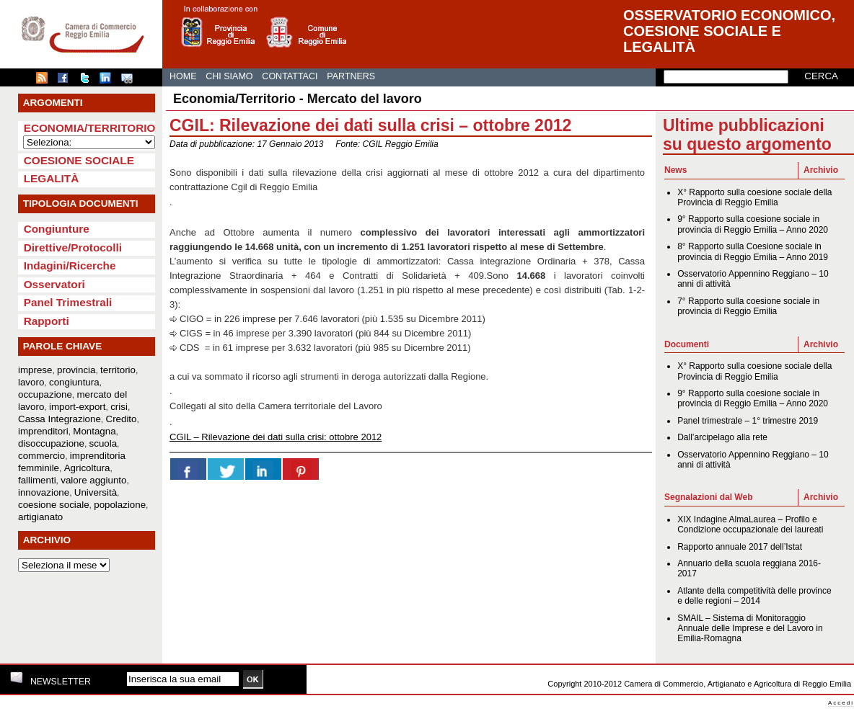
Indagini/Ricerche (70, 265)
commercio (41, 455)
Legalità (51, 178)
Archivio (821, 170)
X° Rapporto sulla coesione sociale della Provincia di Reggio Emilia (754, 197)
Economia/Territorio (90, 128)
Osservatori (54, 284)
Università (95, 492)
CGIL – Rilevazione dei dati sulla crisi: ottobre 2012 (276, 437)
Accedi (841, 703)
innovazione (43, 492)
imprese (35, 370)
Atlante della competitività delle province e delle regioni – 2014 (754, 596)
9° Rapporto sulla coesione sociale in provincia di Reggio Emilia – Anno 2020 (752, 224)
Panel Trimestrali (68, 302)
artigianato (40, 517)
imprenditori (43, 431)
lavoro (31, 382)
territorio (118, 370)
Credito (121, 419)
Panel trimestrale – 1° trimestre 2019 (747, 421)
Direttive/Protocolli (73, 247)
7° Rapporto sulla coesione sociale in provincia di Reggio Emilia (748, 306)
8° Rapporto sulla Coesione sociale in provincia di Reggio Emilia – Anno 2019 (752, 251)
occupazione (45, 394)
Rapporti (46, 321)
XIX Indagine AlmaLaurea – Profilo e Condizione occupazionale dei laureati (750, 524)
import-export (77, 406)
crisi (119, 406)
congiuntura (74, 382)
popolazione (120, 504)
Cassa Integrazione (59, 419)
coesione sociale (53, 504)
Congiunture (56, 229)
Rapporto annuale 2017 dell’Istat (739, 547)
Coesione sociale (79, 160)
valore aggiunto (93, 480)
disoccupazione (51, 443)
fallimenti (37, 480)
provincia (76, 370)
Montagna (94, 431)
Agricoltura (87, 468)
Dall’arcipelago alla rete (722, 437)
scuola (103, 443)
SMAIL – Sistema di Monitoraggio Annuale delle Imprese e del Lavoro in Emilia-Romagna (749, 628)
